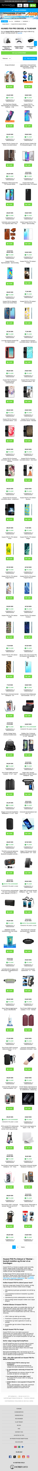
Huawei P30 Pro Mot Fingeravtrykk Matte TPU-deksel (28, 183)
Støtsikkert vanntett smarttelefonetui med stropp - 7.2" (10, 931)
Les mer (19, 33)
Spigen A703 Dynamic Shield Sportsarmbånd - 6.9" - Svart (28, 852)
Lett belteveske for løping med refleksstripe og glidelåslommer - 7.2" (10, 970)
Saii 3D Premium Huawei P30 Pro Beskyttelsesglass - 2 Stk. (28, 144)
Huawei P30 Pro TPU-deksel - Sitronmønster (28, 302)
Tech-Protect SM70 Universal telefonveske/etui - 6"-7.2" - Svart (10, 1049)
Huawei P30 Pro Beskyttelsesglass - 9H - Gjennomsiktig (28, 106)
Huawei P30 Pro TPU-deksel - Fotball (28, 262)
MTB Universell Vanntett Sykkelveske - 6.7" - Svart (28, 969)
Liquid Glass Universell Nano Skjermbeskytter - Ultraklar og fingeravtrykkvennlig (28, 66)
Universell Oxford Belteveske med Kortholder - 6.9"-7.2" (28, 694)
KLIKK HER (30, 1)
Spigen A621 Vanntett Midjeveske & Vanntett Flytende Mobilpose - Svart (28, 774)
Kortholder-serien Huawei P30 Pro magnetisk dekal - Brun (10, 222)
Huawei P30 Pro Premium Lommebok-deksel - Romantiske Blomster (10, 460)
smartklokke (31, 1278)
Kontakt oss (19, 1432)
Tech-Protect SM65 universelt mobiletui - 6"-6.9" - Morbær (28, 1009)
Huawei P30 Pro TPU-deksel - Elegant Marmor (10, 577)
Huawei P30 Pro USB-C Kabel (19, 43)
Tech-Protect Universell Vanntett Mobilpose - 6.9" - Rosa (10, 1166)
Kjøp (10, 165)
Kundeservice (19, 1412)
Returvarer (19, 1418)
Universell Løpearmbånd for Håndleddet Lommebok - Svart (28, 1048)
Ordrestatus (19, 1415)
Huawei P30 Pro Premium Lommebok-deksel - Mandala (28, 419)
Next (35, 43)
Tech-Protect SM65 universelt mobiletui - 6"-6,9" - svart (10, 773)
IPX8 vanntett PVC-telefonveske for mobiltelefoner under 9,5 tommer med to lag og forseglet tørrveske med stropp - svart (9, 1128)
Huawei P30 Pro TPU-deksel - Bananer (28, 498)
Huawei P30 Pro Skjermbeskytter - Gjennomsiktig (10, 262)
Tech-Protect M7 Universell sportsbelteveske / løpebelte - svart (28, 931)
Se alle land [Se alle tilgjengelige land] (19, 1452)
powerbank (13, 1278)
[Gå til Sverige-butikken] (19, 1447)
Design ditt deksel (10, 65)
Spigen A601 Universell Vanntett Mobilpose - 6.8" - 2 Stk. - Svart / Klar (28, 892)
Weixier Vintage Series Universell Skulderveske (9, 734)
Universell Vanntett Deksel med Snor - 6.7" (28, 812)
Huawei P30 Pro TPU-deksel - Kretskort (28, 616)
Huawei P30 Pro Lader (31, 43)
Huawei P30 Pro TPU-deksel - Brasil (10, 537)
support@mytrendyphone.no (13, 1398)
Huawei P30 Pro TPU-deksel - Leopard (10, 655)
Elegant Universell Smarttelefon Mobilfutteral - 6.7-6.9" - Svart (9, 812)
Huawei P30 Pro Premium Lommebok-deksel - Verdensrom (10, 498)
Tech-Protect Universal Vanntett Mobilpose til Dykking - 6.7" (28, 1166)
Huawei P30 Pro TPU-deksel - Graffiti (10, 616)
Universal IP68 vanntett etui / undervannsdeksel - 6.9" (10, 1087)
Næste (23, 1247)
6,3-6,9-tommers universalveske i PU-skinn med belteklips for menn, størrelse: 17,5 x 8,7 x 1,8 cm (10, 892)
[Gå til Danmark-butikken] (15, 1447)
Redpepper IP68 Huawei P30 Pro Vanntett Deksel (10, 183)
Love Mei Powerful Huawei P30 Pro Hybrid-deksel (9, 341)
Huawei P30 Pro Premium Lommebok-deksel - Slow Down (28, 459)
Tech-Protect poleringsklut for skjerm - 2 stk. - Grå (28, 1127)
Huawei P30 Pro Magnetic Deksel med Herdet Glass (10, 302)
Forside (19, 1408)
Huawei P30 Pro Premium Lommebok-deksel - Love (10, 419)
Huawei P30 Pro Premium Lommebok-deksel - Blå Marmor (28, 341)
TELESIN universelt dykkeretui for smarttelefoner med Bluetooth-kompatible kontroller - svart (10, 853)
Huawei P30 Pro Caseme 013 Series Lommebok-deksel (10, 144)
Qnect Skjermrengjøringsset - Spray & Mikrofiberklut (10, 1009)
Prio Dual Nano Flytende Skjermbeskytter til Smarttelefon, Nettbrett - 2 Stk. (10, 106)
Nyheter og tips (19, 1435)
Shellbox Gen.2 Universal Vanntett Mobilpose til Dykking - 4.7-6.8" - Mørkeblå (28, 735)
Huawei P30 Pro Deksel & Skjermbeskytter (7, 43)
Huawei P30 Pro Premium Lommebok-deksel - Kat (28, 380)
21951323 (31, 1398)
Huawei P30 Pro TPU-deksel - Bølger (28, 537)
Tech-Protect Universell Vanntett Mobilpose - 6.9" (10, 694)
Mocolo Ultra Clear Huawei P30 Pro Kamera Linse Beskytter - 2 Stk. (28, 656)
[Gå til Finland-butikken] (22, 1447)
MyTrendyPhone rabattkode (19, 1438)
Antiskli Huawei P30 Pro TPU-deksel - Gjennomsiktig (28, 222)
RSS (19, 1428)
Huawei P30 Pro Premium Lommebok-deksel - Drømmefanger (10, 381)
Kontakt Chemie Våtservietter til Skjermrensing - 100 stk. (28, 1205)
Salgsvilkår (19, 1442)
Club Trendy (19, 1422)
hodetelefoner (21, 1278)
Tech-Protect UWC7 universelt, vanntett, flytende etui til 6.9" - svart (10, 1206)
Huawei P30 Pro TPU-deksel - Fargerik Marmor (28, 577)
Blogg (19, 1425)
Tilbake (5, 21)
